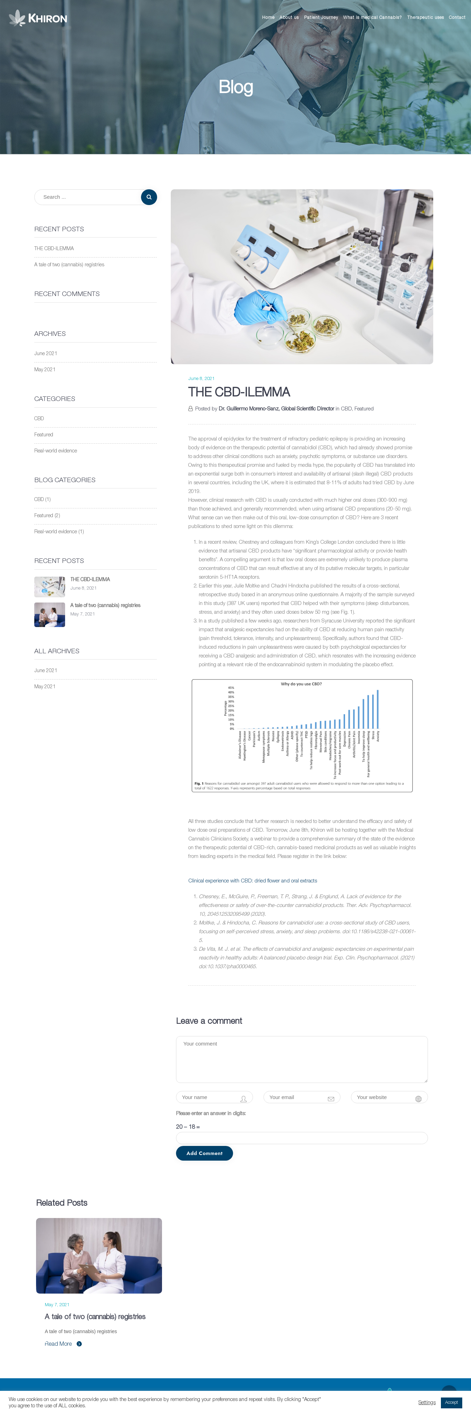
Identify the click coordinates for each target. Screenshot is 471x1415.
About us (289, 18)
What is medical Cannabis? (372, 18)
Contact (457, 18)
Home (268, 18)
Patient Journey (321, 18)
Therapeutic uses (425, 18)
